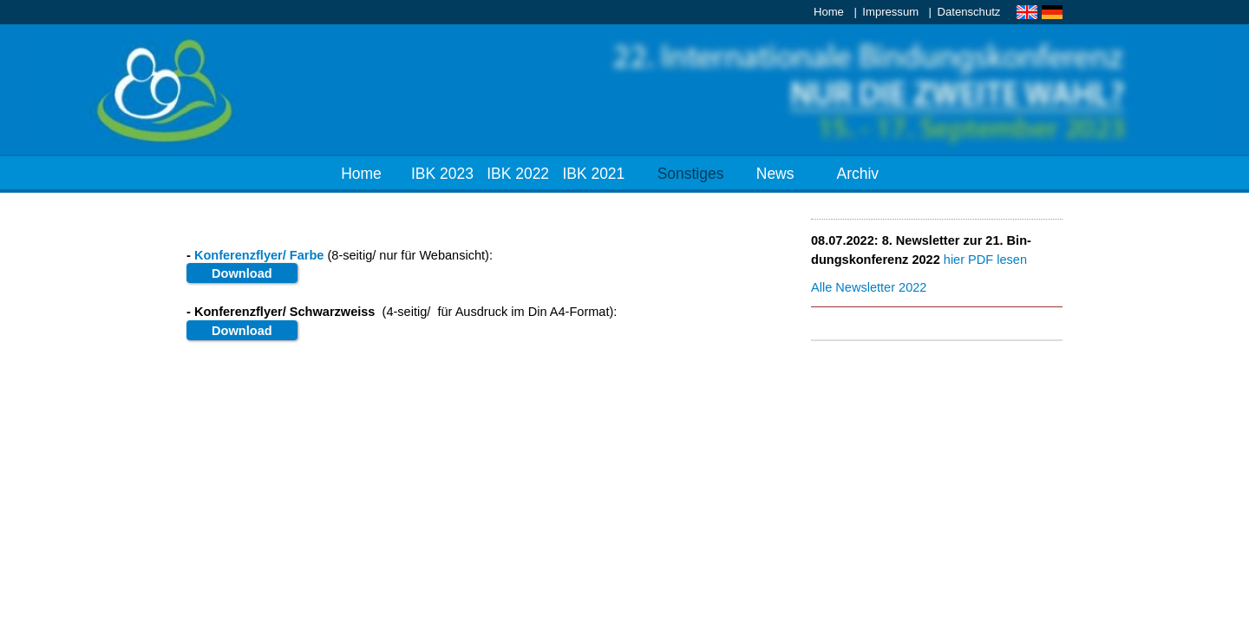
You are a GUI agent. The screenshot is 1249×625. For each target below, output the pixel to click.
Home (829, 11)
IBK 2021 (593, 173)
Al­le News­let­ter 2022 (868, 287)
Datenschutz (969, 11)
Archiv (858, 173)
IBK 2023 (442, 173)
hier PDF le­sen (985, 259)
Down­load (242, 273)
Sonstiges (690, 173)
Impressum (890, 11)
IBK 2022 (518, 173)
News (775, 173)
